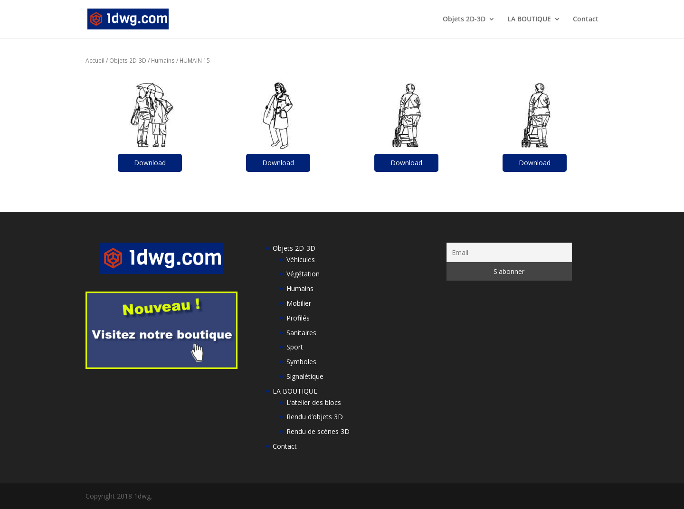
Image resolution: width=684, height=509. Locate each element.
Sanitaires (301, 332)
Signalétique (304, 376)
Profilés (298, 317)
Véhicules (300, 259)
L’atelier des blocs (313, 402)
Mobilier (298, 303)
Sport (294, 346)
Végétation (303, 273)
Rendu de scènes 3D (318, 431)
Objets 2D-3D (464, 19)
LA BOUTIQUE (529, 19)
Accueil (95, 60)
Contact (585, 19)
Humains (163, 60)
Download (150, 162)
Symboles (301, 361)
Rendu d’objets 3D (314, 416)
